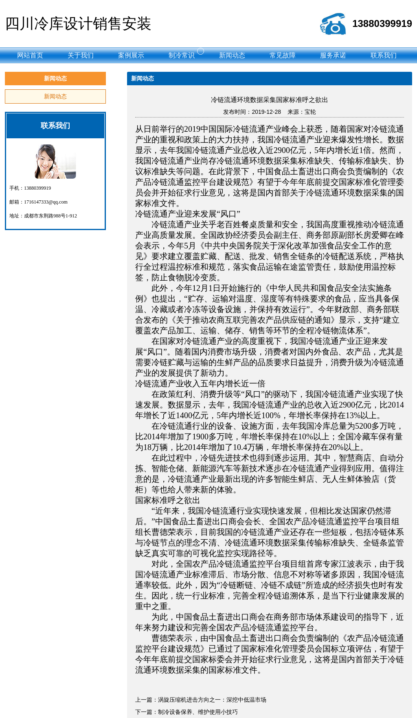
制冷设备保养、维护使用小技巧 (198, 712)
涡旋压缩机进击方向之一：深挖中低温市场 (212, 699)
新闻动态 (55, 96)
